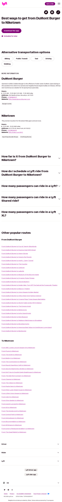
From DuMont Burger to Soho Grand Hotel (16, 313)
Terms (6, 494)
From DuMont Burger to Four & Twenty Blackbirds (19, 246)
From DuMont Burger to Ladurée (13, 271)
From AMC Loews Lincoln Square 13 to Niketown (18, 348)
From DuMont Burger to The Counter (14, 264)
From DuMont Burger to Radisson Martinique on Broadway (22, 320)
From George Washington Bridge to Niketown (17, 369)
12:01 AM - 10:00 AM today (11, 126)
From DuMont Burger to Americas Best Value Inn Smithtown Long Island (27, 327)
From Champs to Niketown (11, 379)
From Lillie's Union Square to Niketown (15, 393)
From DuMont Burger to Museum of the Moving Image (20, 275)
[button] (58, 3)
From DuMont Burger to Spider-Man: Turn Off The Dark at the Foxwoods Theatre (29, 285)
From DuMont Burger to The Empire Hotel (16, 306)
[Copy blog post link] (58, 12)
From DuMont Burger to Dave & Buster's (15, 282)
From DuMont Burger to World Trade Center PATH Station (22, 303)
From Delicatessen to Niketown (13, 418)
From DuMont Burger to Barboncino (14, 310)
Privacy (12, 494)
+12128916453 (12, 130)
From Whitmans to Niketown (12, 425)
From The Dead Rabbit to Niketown (14, 432)
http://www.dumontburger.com (19, 99)
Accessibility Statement (24, 494)
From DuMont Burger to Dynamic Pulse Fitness (18, 278)
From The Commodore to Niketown (14, 362)
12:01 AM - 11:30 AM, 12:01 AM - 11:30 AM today (18, 93)
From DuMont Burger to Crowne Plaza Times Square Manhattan (23, 299)
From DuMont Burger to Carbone (13, 268)
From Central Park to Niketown (12, 414)
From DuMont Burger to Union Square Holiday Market (20, 292)
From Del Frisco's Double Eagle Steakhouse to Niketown (21, 372)
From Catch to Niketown (10, 397)
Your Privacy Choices (41, 494)
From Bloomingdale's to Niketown (13, 422)
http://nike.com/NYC (16, 132)
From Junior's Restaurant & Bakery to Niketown (18, 429)
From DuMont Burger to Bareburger (14, 331)
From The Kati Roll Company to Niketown (16, 376)
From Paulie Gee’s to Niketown (12, 386)
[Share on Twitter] (46, 12)
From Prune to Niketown (10, 351)
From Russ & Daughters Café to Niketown (16, 365)
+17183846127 (12, 97)
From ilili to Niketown (9, 407)
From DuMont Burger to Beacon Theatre (16, 289)
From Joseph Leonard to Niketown (14, 404)
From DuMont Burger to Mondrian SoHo (15, 324)
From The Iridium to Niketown (12, 383)
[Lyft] (5, 4)
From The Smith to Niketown (12, 355)
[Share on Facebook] (52, 12)
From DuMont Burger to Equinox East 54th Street (19, 250)
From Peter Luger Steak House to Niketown (17, 390)
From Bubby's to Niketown (11, 358)
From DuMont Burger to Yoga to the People (17, 257)
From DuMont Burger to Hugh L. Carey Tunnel (17, 261)
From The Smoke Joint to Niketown (14, 411)
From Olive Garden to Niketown (13, 400)
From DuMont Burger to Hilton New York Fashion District (21, 296)
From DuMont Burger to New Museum (15, 317)
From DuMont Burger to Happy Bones (15, 253)
